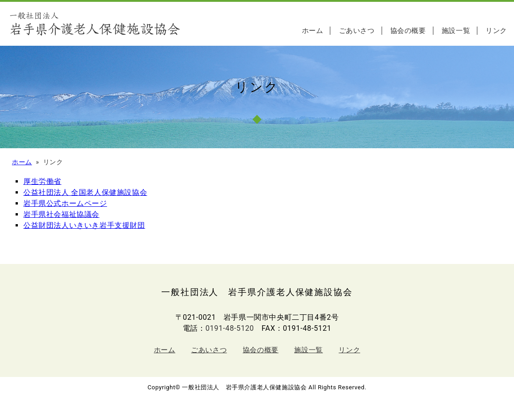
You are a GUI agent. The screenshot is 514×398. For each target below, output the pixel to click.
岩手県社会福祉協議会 (61, 214)
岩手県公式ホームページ (65, 203)
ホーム (312, 31)
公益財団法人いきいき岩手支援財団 (84, 225)
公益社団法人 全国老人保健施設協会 (85, 192)
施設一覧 (456, 31)
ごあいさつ (357, 31)
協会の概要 (408, 31)
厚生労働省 (42, 181)
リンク (496, 31)
